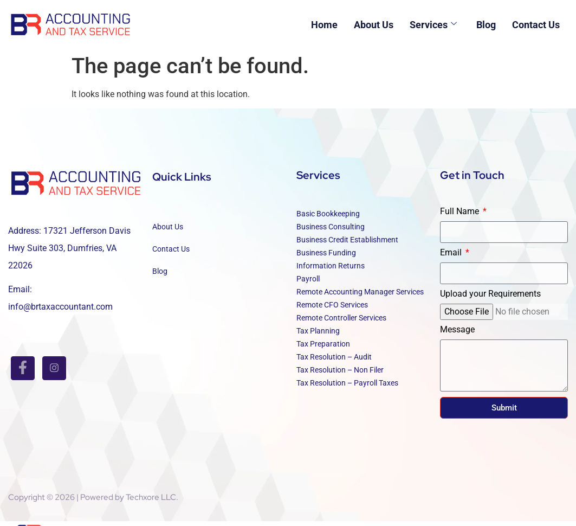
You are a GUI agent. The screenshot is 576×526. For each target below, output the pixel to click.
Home (324, 24)
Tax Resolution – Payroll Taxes (347, 387)
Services (433, 24)
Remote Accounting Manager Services (360, 296)
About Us (373, 24)
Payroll (308, 283)
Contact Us (536, 24)
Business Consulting (330, 231)
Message (457, 334)
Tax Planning (318, 335)
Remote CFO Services (332, 309)
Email (452, 257)
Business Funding (326, 257)
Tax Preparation (323, 348)
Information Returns (330, 270)
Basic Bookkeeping (328, 218)
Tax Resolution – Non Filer (340, 374)
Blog (486, 24)
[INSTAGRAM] (54, 368)
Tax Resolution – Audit (334, 361)
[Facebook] (23, 368)
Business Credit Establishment (347, 244)
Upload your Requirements (490, 299)
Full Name (460, 216)
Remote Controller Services (341, 322)
